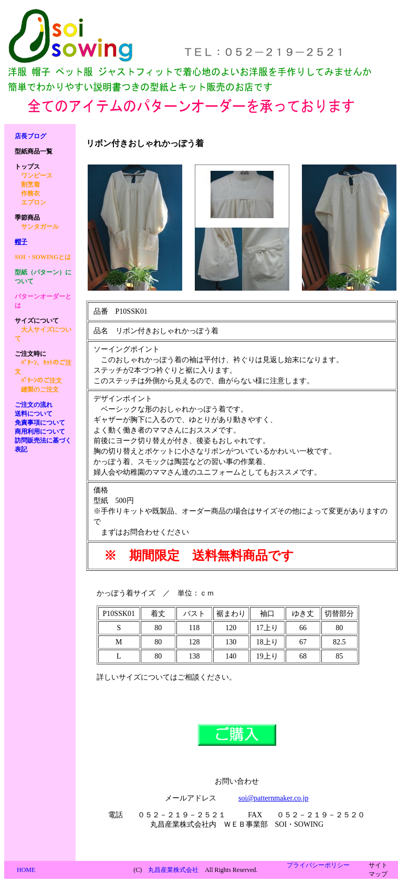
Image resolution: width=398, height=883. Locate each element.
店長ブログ (30, 136)
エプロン (33, 202)
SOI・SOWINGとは (43, 257)
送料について (34, 413)
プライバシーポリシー (318, 865)
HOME (26, 870)
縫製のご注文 (40, 389)
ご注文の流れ (34, 404)
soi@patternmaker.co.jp (273, 798)
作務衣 (30, 193)
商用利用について (40, 431)
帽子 (21, 241)
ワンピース (37, 175)
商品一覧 (34, 151)
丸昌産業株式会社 (173, 870)
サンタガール (40, 226)
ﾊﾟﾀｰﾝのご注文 (41, 380)
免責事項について (40, 422)
